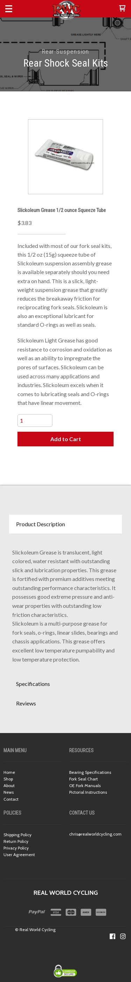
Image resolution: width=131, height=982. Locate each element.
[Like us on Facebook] (112, 936)
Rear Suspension (65, 51)
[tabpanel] (65, 604)
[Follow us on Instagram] (123, 936)
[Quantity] (34, 420)
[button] (122, 8)
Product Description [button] (40, 524)
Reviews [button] (26, 703)
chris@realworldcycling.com (95, 834)
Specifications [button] (33, 683)
